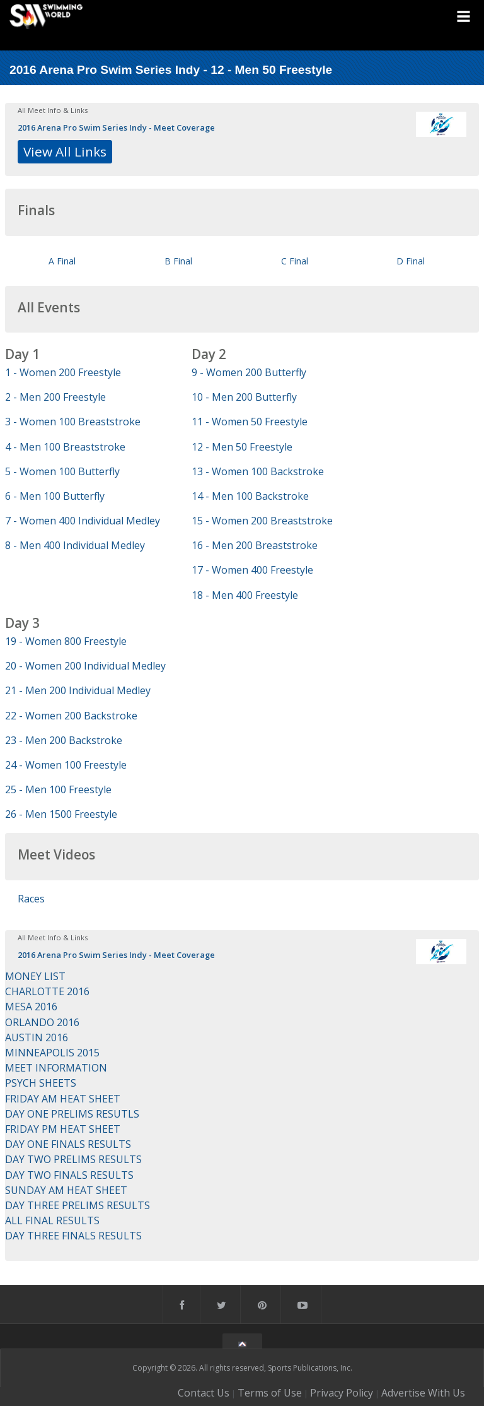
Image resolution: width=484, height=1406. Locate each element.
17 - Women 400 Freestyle (252, 570)
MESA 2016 (31, 1006)
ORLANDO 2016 (42, 1022)
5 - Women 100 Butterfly (62, 471)
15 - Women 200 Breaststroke (262, 521)
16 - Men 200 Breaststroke (255, 545)
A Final (62, 261)
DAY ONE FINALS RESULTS (68, 1144)
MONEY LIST (35, 976)
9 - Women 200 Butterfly (249, 372)
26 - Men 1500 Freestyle (61, 814)
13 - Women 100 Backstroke (258, 471)
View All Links (65, 151)
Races (31, 899)
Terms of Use (270, 1393)
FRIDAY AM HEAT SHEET (62, 1099)
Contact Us (203, 1393)
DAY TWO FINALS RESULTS (69, 1175)
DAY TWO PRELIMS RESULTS (73, 1159)
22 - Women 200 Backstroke (71, 716)
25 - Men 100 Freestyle (58, 789)
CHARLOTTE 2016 (47, 991)
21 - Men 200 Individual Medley (78, 690)
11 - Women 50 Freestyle (250, 421)
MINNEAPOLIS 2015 (52, 1053)
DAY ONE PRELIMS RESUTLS (72, 1114)
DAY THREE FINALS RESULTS (73, 1236)
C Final (294, 261)
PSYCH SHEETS (40, 1083)
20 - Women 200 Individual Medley (85, 666)
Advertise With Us (423, 1393)
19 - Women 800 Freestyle (66, 641)
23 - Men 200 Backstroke (63, 740)
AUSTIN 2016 (36, 1037)
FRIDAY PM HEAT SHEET (62, 1129)
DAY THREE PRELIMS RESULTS (77, 1205)
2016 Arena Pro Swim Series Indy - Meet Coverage (116, 127)
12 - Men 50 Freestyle (242, 447)
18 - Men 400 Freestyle (245, 595)
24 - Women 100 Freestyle (66, 765)
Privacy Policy (341, 1393)
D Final (410, 261)
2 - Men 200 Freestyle (55, 397)
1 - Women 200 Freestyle (63, 372)
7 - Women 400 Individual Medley (82, 521)
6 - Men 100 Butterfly (55, 496)
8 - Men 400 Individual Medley (75, 545)
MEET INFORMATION (56, 1068)
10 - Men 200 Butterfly (244, 397)
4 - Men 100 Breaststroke (65, 447)
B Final (178, 261)
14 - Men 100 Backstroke (250, 496)
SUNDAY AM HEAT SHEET (66, 1190)
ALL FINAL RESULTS (52, 1220)
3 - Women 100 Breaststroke (73, 421)
